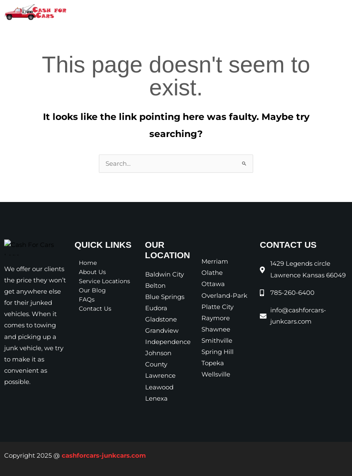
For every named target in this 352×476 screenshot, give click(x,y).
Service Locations (104, 281)
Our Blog (92, 290)
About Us (92, 272)
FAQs (87, 299)
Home (88, 263)
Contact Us (95, 308)
